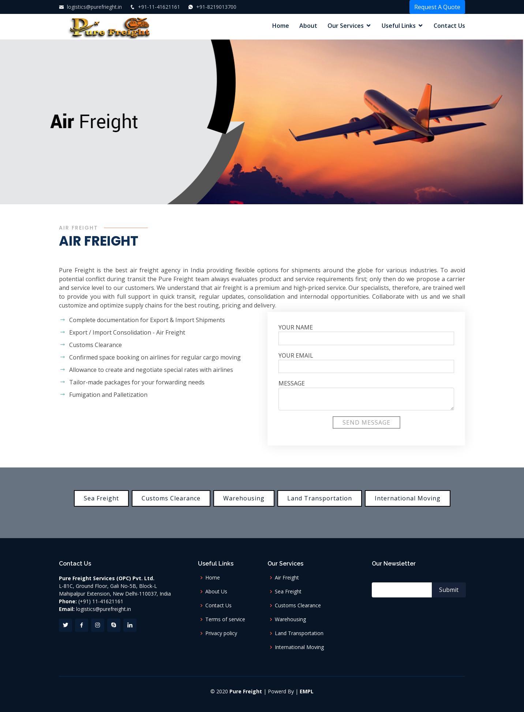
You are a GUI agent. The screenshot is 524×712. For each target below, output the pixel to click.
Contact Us (449, 26)
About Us (216, 591)
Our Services (346, 26)
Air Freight (287, 577)
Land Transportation (319, 498)
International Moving (408, 498)
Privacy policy (221, 633)
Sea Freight (101, 498)
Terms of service (225, 619)
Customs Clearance (171, 498)
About (308, 26)
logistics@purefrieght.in (94, 6)
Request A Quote (437, 7)
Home (280, 26)
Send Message (366, 422)
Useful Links (399, 26)
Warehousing (244, 498)
